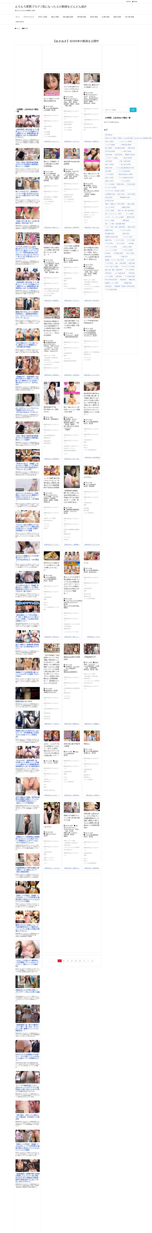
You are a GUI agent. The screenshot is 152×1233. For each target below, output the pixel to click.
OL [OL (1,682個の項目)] (108, 171)
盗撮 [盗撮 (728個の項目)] (108, 240)
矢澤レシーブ (87, 275)
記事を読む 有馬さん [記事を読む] (93, 795)
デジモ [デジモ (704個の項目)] (109, 243)
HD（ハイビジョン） (72, 98)
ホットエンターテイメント (91, 270)
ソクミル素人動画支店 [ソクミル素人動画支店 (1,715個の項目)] (125, 168)
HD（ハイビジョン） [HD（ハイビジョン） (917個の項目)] (113, 214)
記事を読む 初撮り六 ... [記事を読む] (72, 868)
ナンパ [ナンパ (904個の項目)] (129, 214)
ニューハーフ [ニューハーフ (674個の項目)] (111, 250)
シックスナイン (50, 262)
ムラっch (55, 496)
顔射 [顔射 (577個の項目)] (124, 256)
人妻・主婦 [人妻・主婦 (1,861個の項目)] (124, 161)
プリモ (86, 187)
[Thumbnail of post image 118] (92, 470)
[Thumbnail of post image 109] (72, 238)
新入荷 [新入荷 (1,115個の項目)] (109, 200)
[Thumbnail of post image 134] (52, 648)
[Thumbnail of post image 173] (72, 393)
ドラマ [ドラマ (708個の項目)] (131, 240)
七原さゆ (75, 100)
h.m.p (76, 751)
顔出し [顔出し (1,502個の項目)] (109, 177)
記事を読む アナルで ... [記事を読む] (72, 300)
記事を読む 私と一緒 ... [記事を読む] (92, 227)
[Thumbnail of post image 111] (72, 807)
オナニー (94, 185)
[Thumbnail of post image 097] (92, 386)
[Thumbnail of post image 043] (72, 649)
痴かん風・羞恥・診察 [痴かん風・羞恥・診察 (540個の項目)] (113, 270)
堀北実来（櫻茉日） (69, 422)
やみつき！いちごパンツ (71, 602)
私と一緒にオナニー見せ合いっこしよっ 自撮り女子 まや (92, 176)
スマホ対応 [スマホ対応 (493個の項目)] (130, 276)
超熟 (57, 272)
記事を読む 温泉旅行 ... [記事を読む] (52, 300)
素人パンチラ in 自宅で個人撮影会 (71, 606)
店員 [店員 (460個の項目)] (108, 286)
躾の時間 (91, 486)
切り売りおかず (93, 98)
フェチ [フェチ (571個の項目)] (109, 263)
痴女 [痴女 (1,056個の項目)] (131, 204)
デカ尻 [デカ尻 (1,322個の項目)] (131, 184)
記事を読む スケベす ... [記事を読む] (72, 141)
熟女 (46, 272)
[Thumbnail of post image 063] (52, 555)
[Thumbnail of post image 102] (52, 393)
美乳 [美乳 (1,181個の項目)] (108, 197)
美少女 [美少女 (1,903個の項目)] (128, 158)
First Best (68, 171)
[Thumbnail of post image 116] (92, 649)
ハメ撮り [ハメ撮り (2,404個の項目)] (126, 151)
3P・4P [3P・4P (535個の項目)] (130, 270)
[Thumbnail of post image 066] (92, 159)
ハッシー (49, 762)
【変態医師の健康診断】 (72, 509)
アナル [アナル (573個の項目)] (131, 260)
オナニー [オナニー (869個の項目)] (109, 220)
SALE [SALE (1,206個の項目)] (131, 194)
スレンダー (89, 266)
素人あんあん (93, 572)
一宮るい (46, 351)
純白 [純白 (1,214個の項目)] (121, 194)
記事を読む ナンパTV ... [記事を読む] (92, 375)
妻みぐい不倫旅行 (54, 177)
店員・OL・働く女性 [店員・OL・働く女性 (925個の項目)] (126, 210)
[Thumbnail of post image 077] (72, 153)
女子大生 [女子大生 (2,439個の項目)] (110, 151)
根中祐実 (46, 180)
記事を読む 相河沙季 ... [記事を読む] (72, 227)
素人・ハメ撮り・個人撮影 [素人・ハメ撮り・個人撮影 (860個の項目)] (115, 223)
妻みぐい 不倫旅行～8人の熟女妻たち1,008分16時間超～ (51, 164)
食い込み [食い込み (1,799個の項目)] (125, 164)
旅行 (52, 178)
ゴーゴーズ (92, 664)
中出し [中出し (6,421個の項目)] (109, 141)
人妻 (58, 175)
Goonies (66, 511)
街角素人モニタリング (50, 692)
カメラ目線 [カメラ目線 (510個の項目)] (120, 273)
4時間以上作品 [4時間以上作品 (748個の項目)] (111, 237)
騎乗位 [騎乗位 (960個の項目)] (126, 207)
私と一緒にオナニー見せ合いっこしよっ (91, 191)
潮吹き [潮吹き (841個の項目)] (131, 227)
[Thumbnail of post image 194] (72, 78)
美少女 (77, 104)
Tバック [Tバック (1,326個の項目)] (109, 184)
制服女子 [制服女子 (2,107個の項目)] (130, 154)
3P (76, 825)
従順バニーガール (51, 834)
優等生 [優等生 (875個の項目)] (131, 217)
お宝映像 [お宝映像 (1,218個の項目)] (110, 194)
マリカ (86, 563)
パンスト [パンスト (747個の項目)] (127, 237)
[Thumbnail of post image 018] (72, 563)
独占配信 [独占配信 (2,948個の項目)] (120, 148)
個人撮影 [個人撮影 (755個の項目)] (109, 233)
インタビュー (49, 347)
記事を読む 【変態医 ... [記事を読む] (72, 544)
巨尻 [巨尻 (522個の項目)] (108, 273)
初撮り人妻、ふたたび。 (71, 832)
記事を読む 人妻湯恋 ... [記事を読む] (92, 724)
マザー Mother (68, 100)
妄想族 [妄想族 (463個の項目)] (128, 283)
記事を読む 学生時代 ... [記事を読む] (52, 375)
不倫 (54, 175)
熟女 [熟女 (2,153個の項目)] (118, 154)
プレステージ (87, 335)
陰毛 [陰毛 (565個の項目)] (132, 263)
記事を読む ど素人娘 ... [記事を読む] (72, 375)
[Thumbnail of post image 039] (92, 806)
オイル (86, 96)
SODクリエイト (54, 345)
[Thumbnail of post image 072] (52, 813)
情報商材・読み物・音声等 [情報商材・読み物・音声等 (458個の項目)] (125, 286)
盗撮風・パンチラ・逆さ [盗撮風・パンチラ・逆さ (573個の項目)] (114, 260)
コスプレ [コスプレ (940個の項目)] (109, 210)
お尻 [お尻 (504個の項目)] (119, 276)
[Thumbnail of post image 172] (52, 84)
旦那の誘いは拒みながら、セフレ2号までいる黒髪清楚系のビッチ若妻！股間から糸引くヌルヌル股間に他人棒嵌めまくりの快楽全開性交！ (91, 820)
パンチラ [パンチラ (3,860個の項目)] (110, 144)
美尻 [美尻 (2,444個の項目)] (131, 148)
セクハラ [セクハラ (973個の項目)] (109, 207)
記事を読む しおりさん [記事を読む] (52, 868)
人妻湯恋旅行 (93, 667)
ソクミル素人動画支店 (52, 108)
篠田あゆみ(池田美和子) (70, 672)
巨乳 (70, 102)
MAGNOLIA (49, 690)
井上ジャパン (54, 351)
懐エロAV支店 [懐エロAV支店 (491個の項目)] (111, 279)
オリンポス (76, 666)
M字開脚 (88, 185)
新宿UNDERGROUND (71, 336)
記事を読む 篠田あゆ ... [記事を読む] (72, 724)
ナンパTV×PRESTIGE (90, 334)
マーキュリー (47, 175)
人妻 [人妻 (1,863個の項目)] (108, 161)
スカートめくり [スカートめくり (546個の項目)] (111, 266)
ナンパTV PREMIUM (89, 332)
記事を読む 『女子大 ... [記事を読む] (52, 724)
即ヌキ (66, 262)
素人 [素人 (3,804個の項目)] (108, 148)
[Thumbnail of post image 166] (52, 153)
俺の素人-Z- (87, 753)
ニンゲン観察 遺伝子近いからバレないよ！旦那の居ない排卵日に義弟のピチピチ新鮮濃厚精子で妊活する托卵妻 (52, 482)
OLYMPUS (69, 666)
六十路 (71, 831)
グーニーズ (73, 511)
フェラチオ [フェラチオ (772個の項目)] (125, 230)
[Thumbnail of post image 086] (92, 312)
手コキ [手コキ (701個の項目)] (120, 243)
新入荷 (53, 110)
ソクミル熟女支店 (51, 173)
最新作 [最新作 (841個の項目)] (109, 230)
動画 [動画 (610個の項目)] (108, 256)
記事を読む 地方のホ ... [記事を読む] (52, 637)
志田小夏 (66, 834)
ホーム (18, 28)
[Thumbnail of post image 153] (52, 470)
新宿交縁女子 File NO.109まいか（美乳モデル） (51, 409)
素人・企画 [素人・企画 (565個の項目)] (121, 263)
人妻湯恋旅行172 (90, 657)
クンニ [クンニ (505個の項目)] (109, 276)
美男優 (56, 500)
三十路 (97, 666)
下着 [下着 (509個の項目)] (131, 273)
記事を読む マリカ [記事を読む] (93, 637)
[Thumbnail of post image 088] (92, 555)
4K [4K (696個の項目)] (131, 243)
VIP (45, 762)
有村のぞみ (87, 103)
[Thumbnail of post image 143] (72, 476)
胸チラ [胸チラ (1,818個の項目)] (109, 164)
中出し (66, 102)
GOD (56, 761)
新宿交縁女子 (54, 419)
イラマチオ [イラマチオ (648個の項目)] (127, 250)
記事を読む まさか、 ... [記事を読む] (52, 795)
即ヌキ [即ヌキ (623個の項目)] (130, 253)
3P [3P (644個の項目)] (107, 253)
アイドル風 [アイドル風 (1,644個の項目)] (124, 171)
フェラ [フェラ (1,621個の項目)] (109, 174)
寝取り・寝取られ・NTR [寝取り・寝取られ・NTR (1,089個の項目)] (114, 204)
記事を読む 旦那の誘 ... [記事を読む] (92, 868)
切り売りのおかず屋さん (91, 99)
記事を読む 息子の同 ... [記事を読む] (92, 300)
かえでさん (88, 477)
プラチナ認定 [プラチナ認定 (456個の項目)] (111, 289)
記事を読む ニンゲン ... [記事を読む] (52, 544)
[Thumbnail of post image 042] (52, 239)
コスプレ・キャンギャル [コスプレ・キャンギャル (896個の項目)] (114, 217)
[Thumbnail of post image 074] (72, 735)
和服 (46, 177)
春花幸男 (66, 104)
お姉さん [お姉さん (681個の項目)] (127, 247)
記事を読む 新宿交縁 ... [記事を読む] (52, 459)
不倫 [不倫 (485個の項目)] (123, 279)
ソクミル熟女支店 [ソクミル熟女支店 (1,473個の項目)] (125, 177)
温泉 (56, 265)
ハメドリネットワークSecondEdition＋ (77, 600)
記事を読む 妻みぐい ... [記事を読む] (52, 227)
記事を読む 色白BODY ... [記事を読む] (92, 458)
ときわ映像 (47, 110)
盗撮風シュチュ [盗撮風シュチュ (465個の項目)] (111, 283)
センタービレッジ (70, 173)
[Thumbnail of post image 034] (52, 735)
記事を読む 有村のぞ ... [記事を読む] (92, 141)
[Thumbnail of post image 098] (92, 239)
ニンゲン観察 (47, 496)
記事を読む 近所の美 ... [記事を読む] (72, 795)
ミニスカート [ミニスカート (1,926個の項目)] (111, 158)
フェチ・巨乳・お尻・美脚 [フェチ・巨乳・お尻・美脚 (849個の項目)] (115, 227)
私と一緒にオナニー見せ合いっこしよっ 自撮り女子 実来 (72, 409)
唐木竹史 (86, 669)
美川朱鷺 (51, 272)
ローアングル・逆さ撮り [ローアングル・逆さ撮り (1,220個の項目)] (114, 191)
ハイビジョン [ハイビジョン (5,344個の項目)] (125, 141)
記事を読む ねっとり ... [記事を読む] (52, 141)
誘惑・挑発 (68, 105)
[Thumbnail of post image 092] (92, 735)
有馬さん (87, 744)
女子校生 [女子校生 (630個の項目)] (118, 253)
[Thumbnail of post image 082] (52, 313)
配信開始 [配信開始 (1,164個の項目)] (125, 197)
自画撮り (93, 194)
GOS (96, 662)
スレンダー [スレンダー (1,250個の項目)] (110, 187)
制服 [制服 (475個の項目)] (132, 279)
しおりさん (47, 826)
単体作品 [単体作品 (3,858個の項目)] (126, 144)
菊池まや (86, 196)
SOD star (46, 345)
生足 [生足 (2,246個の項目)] (108, 154)
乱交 (96, 271)
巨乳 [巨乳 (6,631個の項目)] (108, 135)
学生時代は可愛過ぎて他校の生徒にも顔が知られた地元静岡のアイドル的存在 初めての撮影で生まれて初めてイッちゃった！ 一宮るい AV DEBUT (52, 328)
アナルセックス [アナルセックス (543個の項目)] (128, 266)
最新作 (72, 104)
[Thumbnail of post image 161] (72, 312)
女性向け (46, 498)
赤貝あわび (47, 501)
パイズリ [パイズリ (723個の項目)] (119, 240)
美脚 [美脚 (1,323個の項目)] (120, 184)
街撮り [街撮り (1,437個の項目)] (109, 181)
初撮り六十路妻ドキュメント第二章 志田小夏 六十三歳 (72, 818)
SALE (85, 664)
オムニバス (75, 171)
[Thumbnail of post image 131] (92, 77)
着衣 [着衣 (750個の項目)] (126, 233)
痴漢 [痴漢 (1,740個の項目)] (108, 168)
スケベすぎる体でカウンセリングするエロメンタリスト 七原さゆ (71, 89)
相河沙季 (71, 178)
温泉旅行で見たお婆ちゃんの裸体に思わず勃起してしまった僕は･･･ (51, 268)
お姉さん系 (67, 421)
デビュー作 (55, 349)
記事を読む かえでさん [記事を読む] (92, 544)
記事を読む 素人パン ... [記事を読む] (72, 637)
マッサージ (92, 96)
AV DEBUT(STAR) (51, 342)
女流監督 (52, 498)
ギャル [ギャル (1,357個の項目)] (125, 181)
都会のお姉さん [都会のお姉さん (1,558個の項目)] (126, 174)
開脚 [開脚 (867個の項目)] (126, 220)
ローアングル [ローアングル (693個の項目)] (111, 247)
